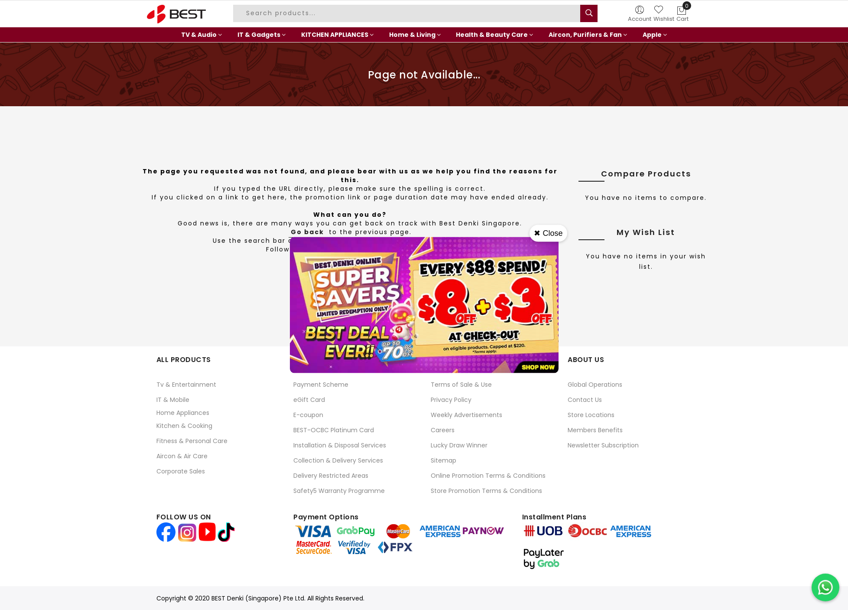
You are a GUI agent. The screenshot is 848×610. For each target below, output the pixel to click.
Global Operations (595, 384)
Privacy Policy (451, 399)
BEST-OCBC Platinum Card (333, 430)
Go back (307, 232)
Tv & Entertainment (186, 384)
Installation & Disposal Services (339, 445)
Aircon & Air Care (182, 456)
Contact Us (585, 399)
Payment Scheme (320, 384)
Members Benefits (595, 430)
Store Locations (591, 415)
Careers (443, 430)
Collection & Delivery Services (338, 460)
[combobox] (407, 13)
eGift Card (309, 399)
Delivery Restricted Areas (330, 475)
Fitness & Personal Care (191, 441)
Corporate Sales (180, 471)
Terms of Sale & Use (461, 384)
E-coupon (308, 415)
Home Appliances (182, 412)
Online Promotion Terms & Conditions (488, 475)
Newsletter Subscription (603, 445)
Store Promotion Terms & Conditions (486, 490)
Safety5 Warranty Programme (339, 490)
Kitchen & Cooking (184, 425)
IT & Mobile (172, 399)
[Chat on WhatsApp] (825, 587)
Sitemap (443, 460)
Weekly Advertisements (466, 415)
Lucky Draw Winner (459, 445)
